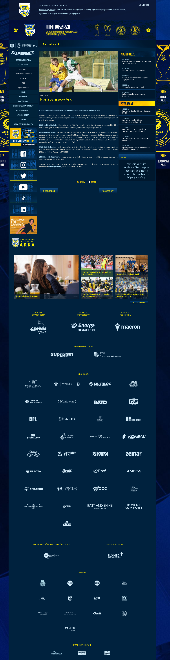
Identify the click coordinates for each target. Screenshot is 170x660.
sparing (140, 177)
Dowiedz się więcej (47, 9)
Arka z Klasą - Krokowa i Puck (128, 274)
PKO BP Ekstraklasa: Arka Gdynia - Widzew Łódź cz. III (96, 295)
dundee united (131, 167)
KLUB (23, 92)
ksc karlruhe (133, 170)
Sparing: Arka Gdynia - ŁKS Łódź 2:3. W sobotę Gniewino (136, 149)
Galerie (23, 78)
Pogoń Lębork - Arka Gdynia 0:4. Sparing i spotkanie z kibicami (134, 130)
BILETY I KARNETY (23, 110)
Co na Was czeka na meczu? (133, 87)
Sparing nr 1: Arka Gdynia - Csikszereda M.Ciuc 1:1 (132, 121)
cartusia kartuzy (136, 163)
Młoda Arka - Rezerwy (23, 74)
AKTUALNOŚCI (23, 65)
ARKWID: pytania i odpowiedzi (133, 71)
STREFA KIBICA (23, 115)
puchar (141, 174)
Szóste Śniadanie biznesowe (27, 296)
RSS (23, 83)
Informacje (23, 69)
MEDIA (23, 120)
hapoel (145, 167)
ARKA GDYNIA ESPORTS (23, 124)
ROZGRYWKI (23, 101)
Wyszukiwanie (23, 87)
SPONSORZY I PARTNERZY (23, 106)
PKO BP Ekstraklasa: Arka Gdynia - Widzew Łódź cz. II (130, 295)
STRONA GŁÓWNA (23, 60)
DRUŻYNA (23, 97)
